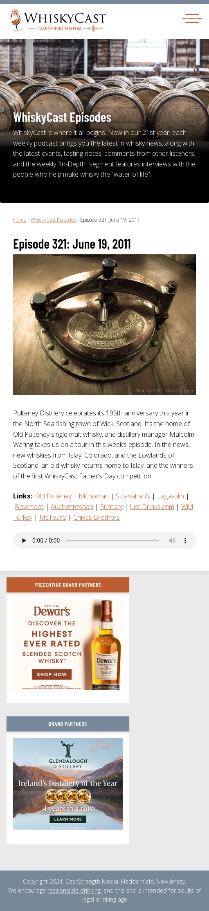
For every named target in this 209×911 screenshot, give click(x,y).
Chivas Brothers (96, 517)
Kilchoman (94, 495)
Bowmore (29, 506)
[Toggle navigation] (192, 18)
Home (20, 219)
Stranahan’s (133, 495)
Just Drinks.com (152, 506)
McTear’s (52, 517)
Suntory (111, 506)
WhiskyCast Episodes (53, 219)
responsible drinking (74, 890)
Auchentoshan (72, 506)
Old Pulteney (53, 495)
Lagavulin (170, 495)
